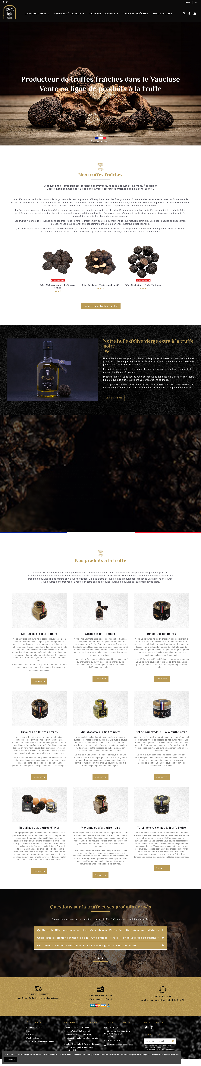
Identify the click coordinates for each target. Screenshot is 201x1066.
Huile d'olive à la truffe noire (79, 1031)
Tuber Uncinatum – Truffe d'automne (143, 285)
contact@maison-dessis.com (120, 1045)
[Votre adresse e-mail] (157, 1041)
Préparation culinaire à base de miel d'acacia (82, 1039)
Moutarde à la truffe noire (77, 1027)
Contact (188, 2)
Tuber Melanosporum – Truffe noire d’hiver (57, 286)
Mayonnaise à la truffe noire (78, 1034)
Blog (196, 2)
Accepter (10, 1060)
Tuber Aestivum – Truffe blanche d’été (100, 285)
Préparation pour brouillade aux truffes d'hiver (80, 1048)
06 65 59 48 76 (113, 1041)
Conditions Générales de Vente (40, 1041)
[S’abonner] (173, 1041)
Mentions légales (34, 1038)
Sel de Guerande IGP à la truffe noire (82, 1044)
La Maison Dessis (34, 1027)
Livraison (30, 1034)
